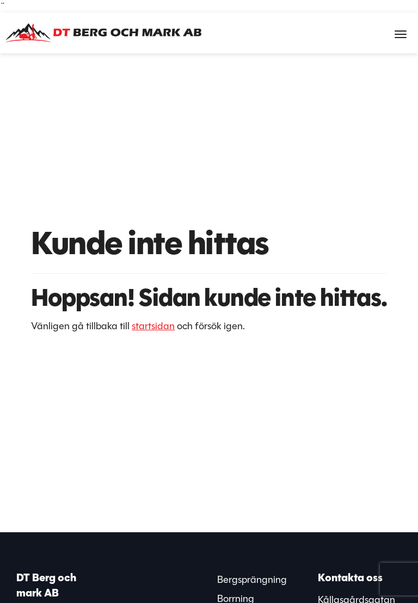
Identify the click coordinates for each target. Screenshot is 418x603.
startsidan (153, 326)
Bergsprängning (252, 580)
